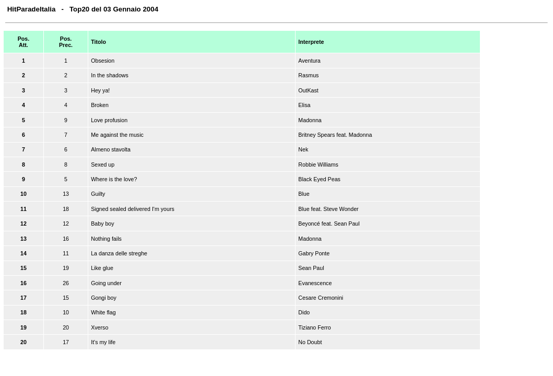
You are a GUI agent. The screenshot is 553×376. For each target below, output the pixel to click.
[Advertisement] (515, 190)
